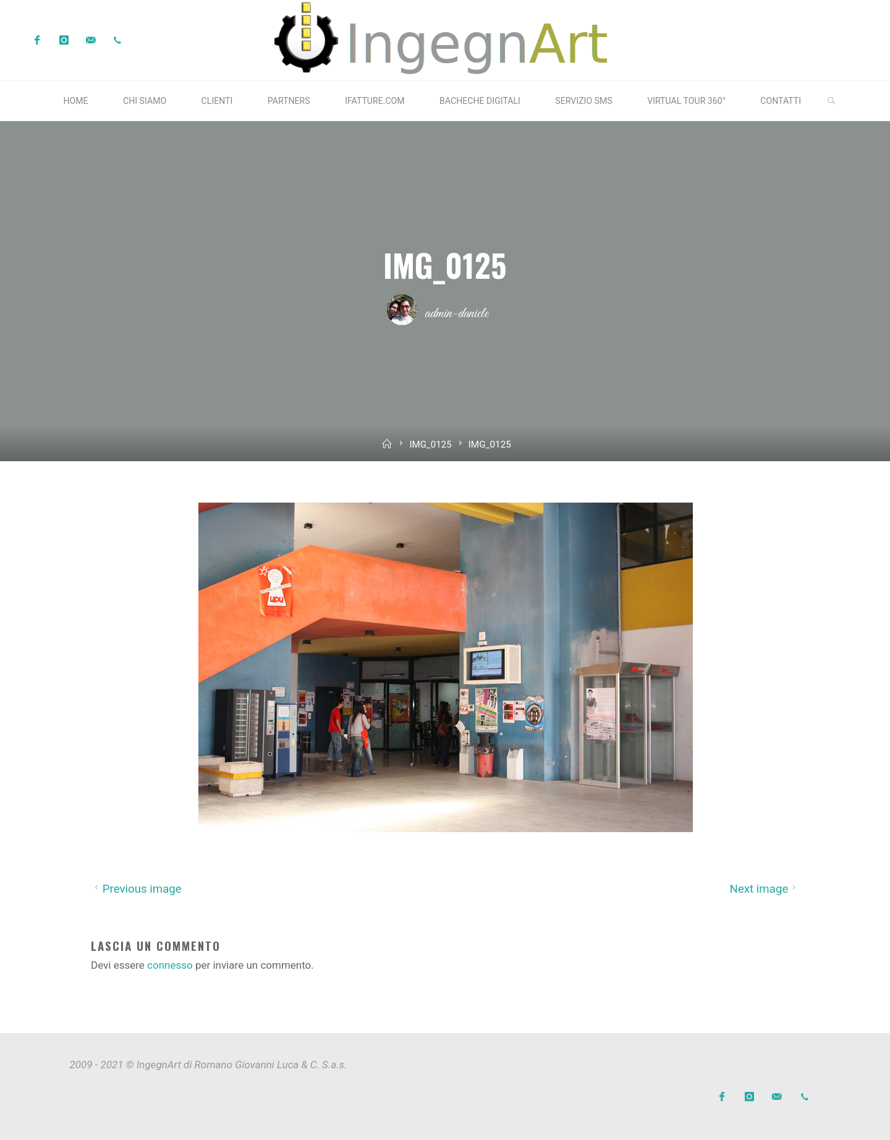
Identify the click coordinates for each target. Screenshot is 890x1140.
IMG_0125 (430, 444)
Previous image (136, 888)
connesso (170, 965)
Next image (764, 888)
